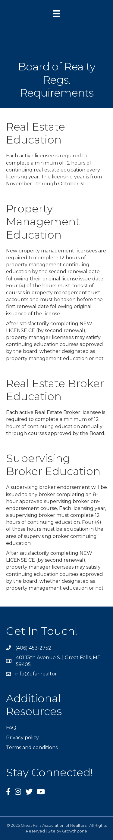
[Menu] (56, 13)
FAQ (11, 727)
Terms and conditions (32, 747)
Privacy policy (22, 737)
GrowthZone (74, 831)
